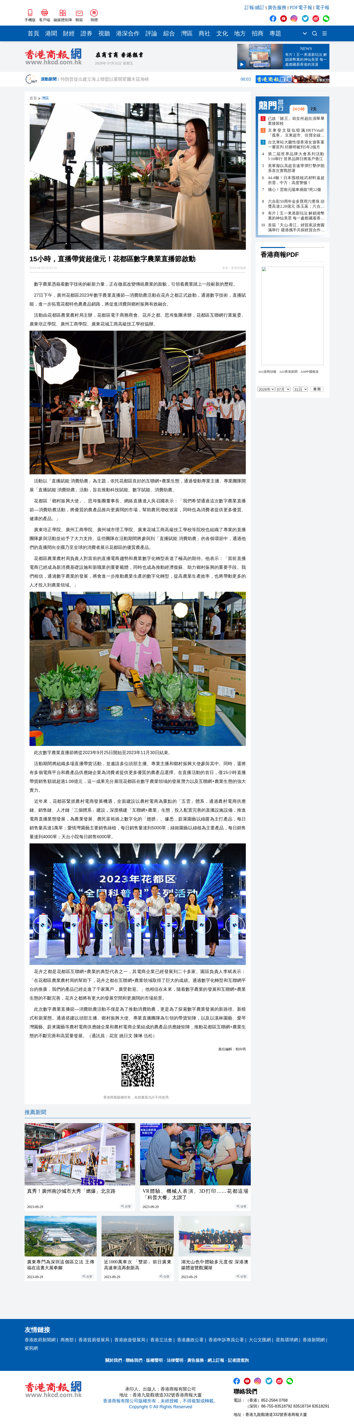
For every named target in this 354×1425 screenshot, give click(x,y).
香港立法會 (161, 1339)
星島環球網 (287, 1339)
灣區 (187, 33)
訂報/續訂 (255, 7)
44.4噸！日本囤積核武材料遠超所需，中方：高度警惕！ (296, 180)
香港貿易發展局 (93, 1339)
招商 (258, 33)
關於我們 (113, 1360)
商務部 (67, 1339)
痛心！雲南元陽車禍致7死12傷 (294, 189)
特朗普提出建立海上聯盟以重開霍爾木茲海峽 (155, 82)
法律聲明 (175, 1360)
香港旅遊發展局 (129, 1339)
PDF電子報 (301, 7)
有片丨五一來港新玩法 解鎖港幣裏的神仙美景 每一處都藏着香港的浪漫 (296, 216)
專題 (275, 33)
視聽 (104, 33)
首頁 (33, 33)
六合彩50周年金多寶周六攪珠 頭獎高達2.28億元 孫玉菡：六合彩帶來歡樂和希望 (296, 204)
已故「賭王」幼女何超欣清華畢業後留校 (296, 120)
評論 (151, 33)
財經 (69, 33)
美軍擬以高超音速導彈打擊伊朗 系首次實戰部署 (296, 168)
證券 (86, 33)
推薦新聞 (35, 1112)
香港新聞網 (314, 1339)
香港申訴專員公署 (226, 1339)
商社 (204, 33)
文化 (222, 33)
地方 (240, 33)
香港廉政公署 (190, 1339)
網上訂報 (215, 1360)
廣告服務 (277, 7)
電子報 (322, 7)
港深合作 (128, 33)
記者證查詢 (238, 1360)
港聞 (51, 33)
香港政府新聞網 (40, 1339)
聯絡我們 (134, 1360)
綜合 (169, 33)
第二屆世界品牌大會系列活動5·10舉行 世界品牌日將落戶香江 (296, 156)
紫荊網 (31, 1348)
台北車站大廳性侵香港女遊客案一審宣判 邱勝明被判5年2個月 (296, 144)
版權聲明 (154, 1360)
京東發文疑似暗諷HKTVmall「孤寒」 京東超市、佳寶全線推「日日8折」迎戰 (296, 133)
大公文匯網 (260, 1339)
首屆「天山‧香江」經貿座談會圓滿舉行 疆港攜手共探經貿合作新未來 (296, 227)
